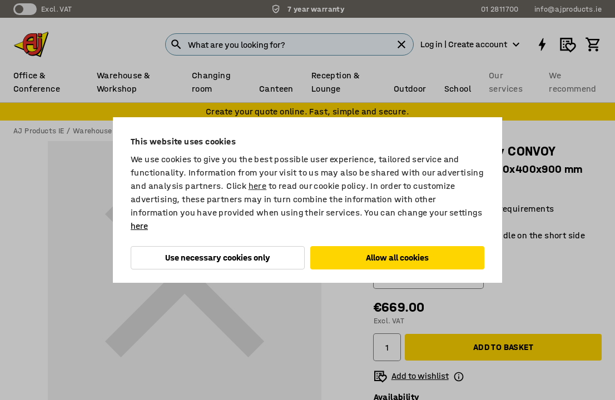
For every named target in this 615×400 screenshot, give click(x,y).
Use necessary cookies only (217, 257)
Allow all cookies (397, 257)
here (258, 186)
